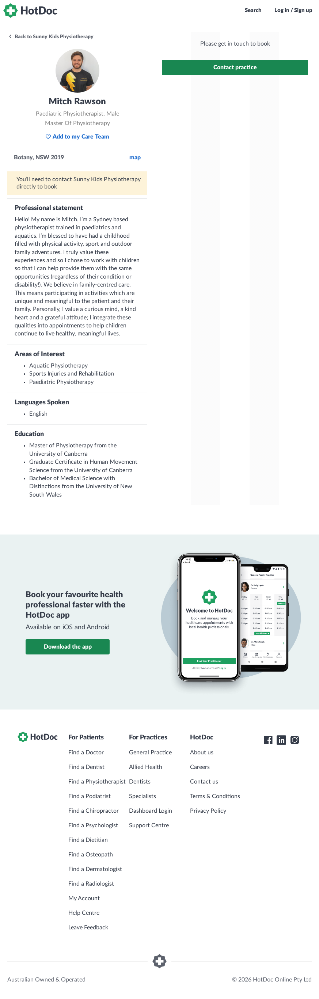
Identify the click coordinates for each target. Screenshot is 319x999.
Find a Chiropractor (93, 811)
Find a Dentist (86, 767)
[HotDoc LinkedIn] (281, 740)
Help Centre (83, 913)
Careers (200, 767)
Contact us (204, 782)
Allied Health (145, 767)
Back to (51, 36)
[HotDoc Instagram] (294, 740)
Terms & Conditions (215, 796)
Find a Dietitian (88, 840)
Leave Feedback (88, 927)
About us (201, 752)
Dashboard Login (150, 811)
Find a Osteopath (90, 855)
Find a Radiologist (91, 884)
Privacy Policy (208, 811)
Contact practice (235, 67)
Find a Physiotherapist (97, 782)
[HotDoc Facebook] (268, 740)
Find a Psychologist (93, 825)
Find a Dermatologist (95, 869)
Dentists (140, 782)
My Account (84, 898)
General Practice (150, 752)
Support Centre (149, 825)
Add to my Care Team (77, 137)
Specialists (142, 796)
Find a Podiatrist (89, 796)
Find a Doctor (86, 752)
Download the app (68, 647)
